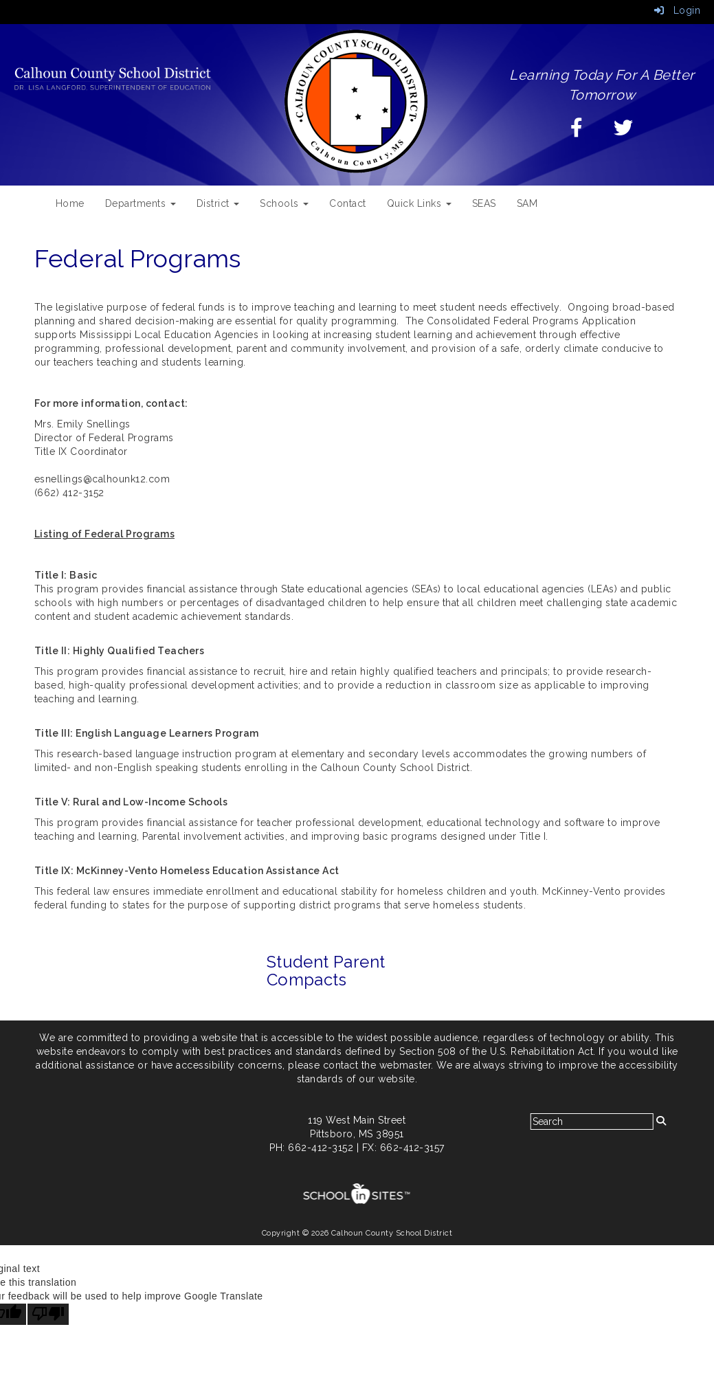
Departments (140, 203)
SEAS (484, 203)
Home (70, 203)
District (218, 203)
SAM (527, 203)
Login (677, 10)
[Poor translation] (48, 1314)
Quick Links (419, 203)
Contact (347, 203)
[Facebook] (577, 131)
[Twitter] (623, 131)
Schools (284, 203)
